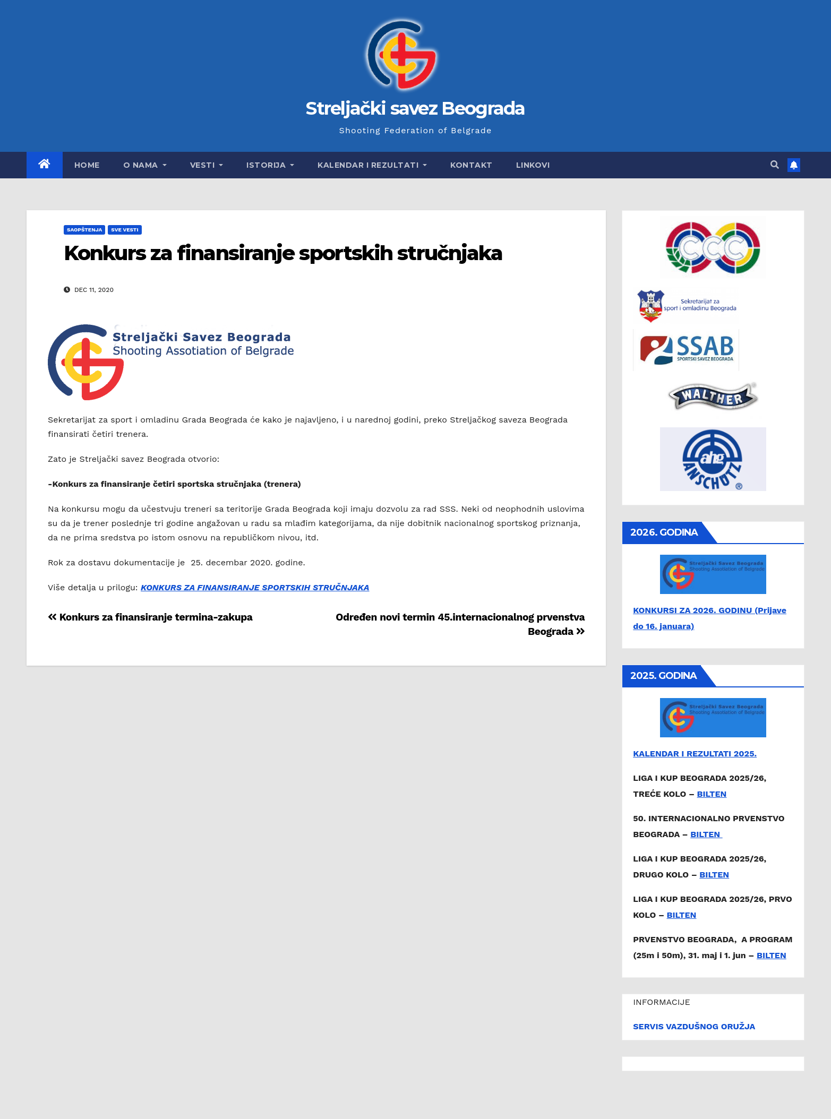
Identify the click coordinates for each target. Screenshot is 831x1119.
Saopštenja (84, 230)
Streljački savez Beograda (415, 108)
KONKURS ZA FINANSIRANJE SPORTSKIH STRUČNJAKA (255, 587)
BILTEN (712, 794)
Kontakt (471, 165)
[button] (774, 165)
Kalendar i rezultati (372, 165)
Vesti (207, 165)
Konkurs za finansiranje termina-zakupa (150, 617)
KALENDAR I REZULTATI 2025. (695, 753)
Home (87, 165)
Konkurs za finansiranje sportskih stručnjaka (283, 252)
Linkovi (533, 165)
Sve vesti (124, 230)
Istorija (270, 165)
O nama (145, 165)
